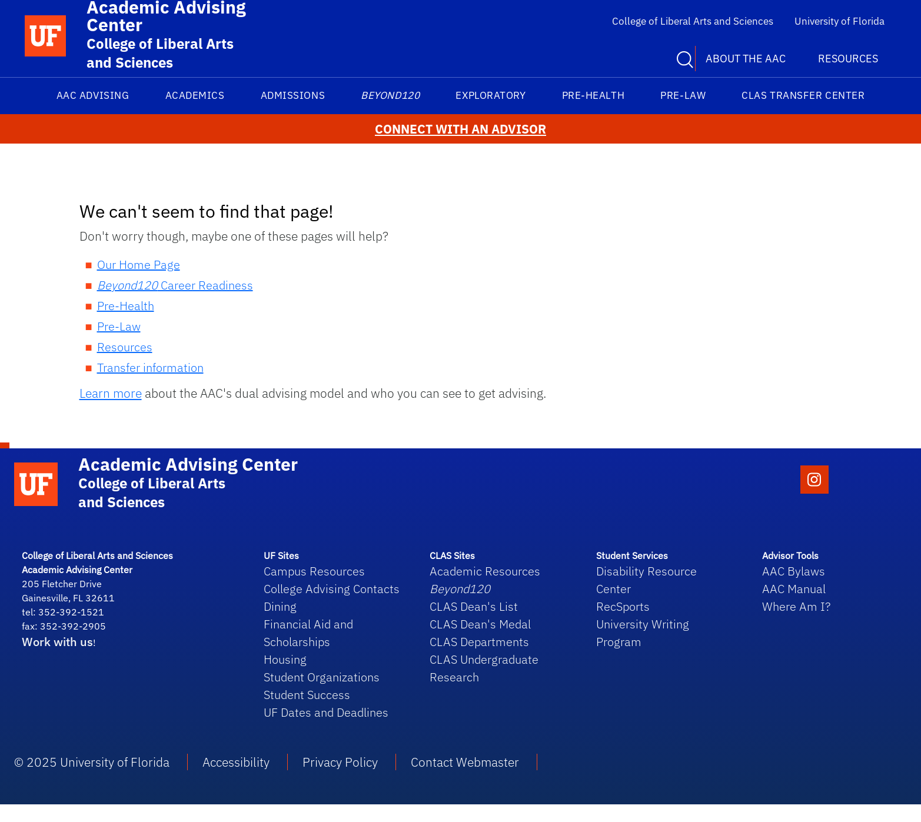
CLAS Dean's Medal (480, 624)
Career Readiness (175, 285)
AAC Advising (92, 95)
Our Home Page (138, 264)
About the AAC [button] (746, 58)
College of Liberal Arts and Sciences (692, 21)
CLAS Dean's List (474, 606)
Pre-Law (683, 95)
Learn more (110, 393)
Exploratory (490, 95)
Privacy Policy (340, 762)
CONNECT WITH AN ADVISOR (460, 129)
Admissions (293, 95)
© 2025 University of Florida (91, 762)
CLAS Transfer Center (803, 95)
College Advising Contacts (332, 589)
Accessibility (236, 762)
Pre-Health (593, 95)
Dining (280, 606)
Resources (124, 347)
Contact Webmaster (465, 762)
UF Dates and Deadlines (326, 712)
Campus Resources (314, 571)
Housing (285, 659)
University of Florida (839, 21)
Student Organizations (322, 677)
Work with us (57, 642)
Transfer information (150, 367)
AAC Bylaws (793, 571)
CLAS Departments (479, 642)
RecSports (623, 606)
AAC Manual (794, 589)
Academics (195, 95)
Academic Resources (485, 571)
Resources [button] (848, 58)
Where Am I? (796, 606)
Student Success (307, 695)
